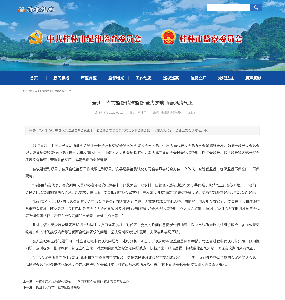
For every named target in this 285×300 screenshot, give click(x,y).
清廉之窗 (47, 91)
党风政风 (59, 91)
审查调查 (89, 78)
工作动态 (143, 78)
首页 (34, 78)
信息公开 (198, 78)
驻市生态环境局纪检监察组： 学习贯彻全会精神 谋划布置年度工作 (82, 281)
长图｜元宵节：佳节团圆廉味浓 (58, 287)
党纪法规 (226, 78)
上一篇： (29, 281)
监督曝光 (116, 78)
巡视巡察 (171, 78)
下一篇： (29, 287)
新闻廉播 (61, 78)
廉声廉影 (253, 78)
